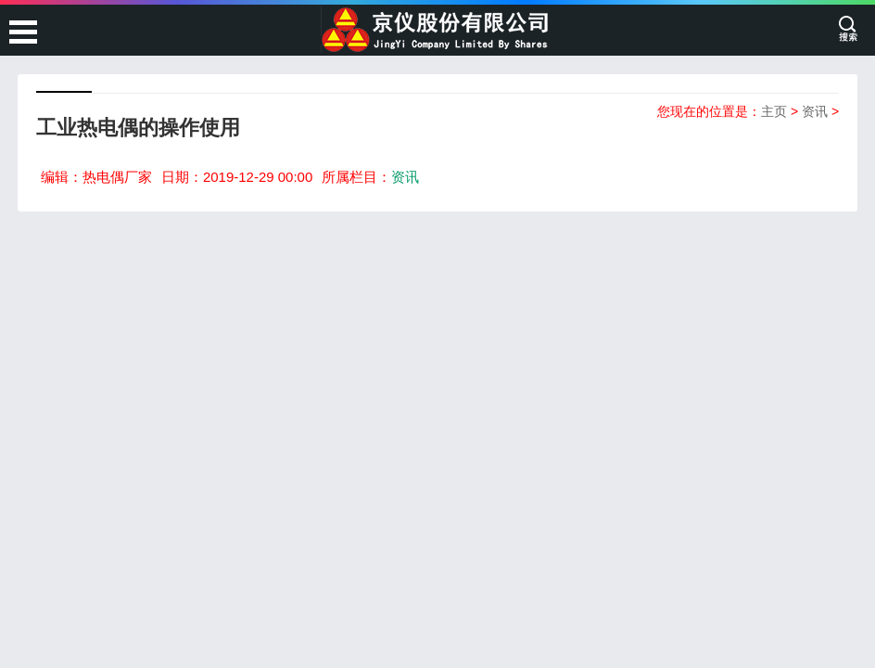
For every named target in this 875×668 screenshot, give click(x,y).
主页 (774, 111)
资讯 (815, 111)
